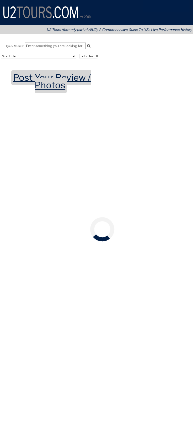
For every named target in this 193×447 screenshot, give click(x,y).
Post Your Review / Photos (52, 81)
